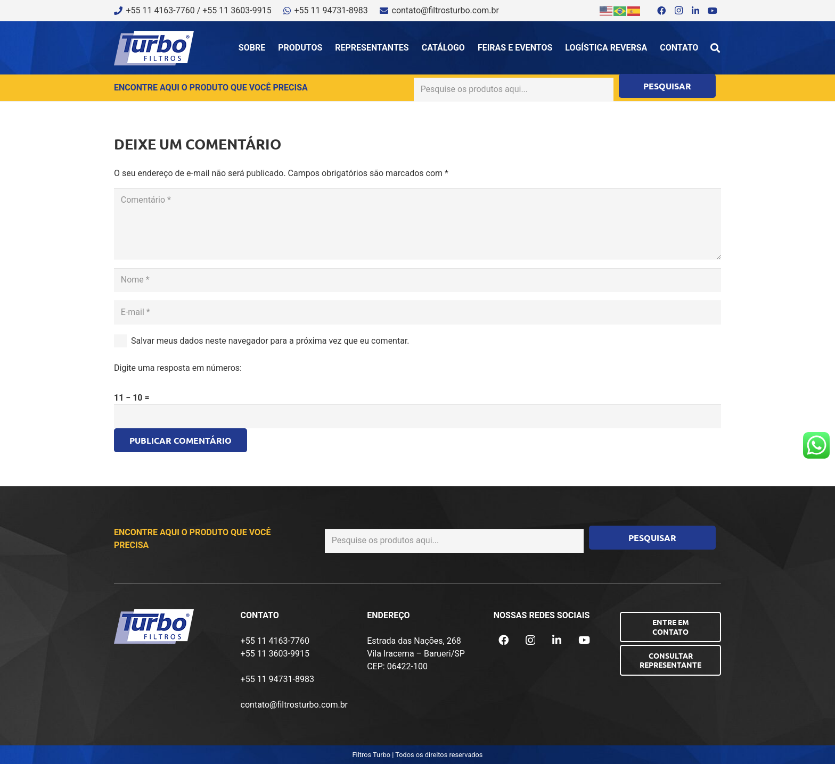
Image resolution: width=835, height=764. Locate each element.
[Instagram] (678, 10)
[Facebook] (661, 10)
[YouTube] (712, 10)
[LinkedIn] (695, 10)
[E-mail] (417, 313)
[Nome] (417, 280)
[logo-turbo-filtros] (154, 48)
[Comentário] (417, 224)
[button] (715, 48)
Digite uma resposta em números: (178, 368)
